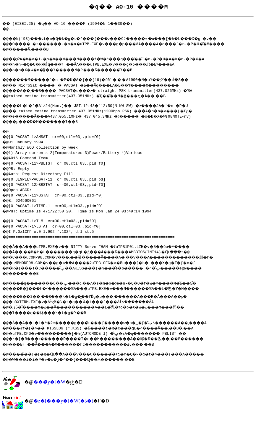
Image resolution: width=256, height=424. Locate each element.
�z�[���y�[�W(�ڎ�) (63, 410)
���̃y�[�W (49, 391)
